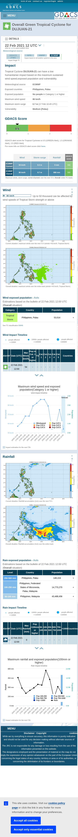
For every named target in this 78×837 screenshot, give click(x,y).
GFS (29, 55)
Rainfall (57, 157)
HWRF (42, 55)
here (43, 146)
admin (60, 1)
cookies (73, 733)
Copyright (41, 733)
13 (9, 367)
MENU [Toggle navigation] (9, 16)
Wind (22, 157)
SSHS (21, 325)
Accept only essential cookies (33, 829)
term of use (26, 1)
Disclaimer (29, 733)
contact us (37, 1)
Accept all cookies (26, 820)
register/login (50, 1)
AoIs (36, 297)
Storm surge (40, 157)
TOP (72, 192)
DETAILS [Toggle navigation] (12, 39)
